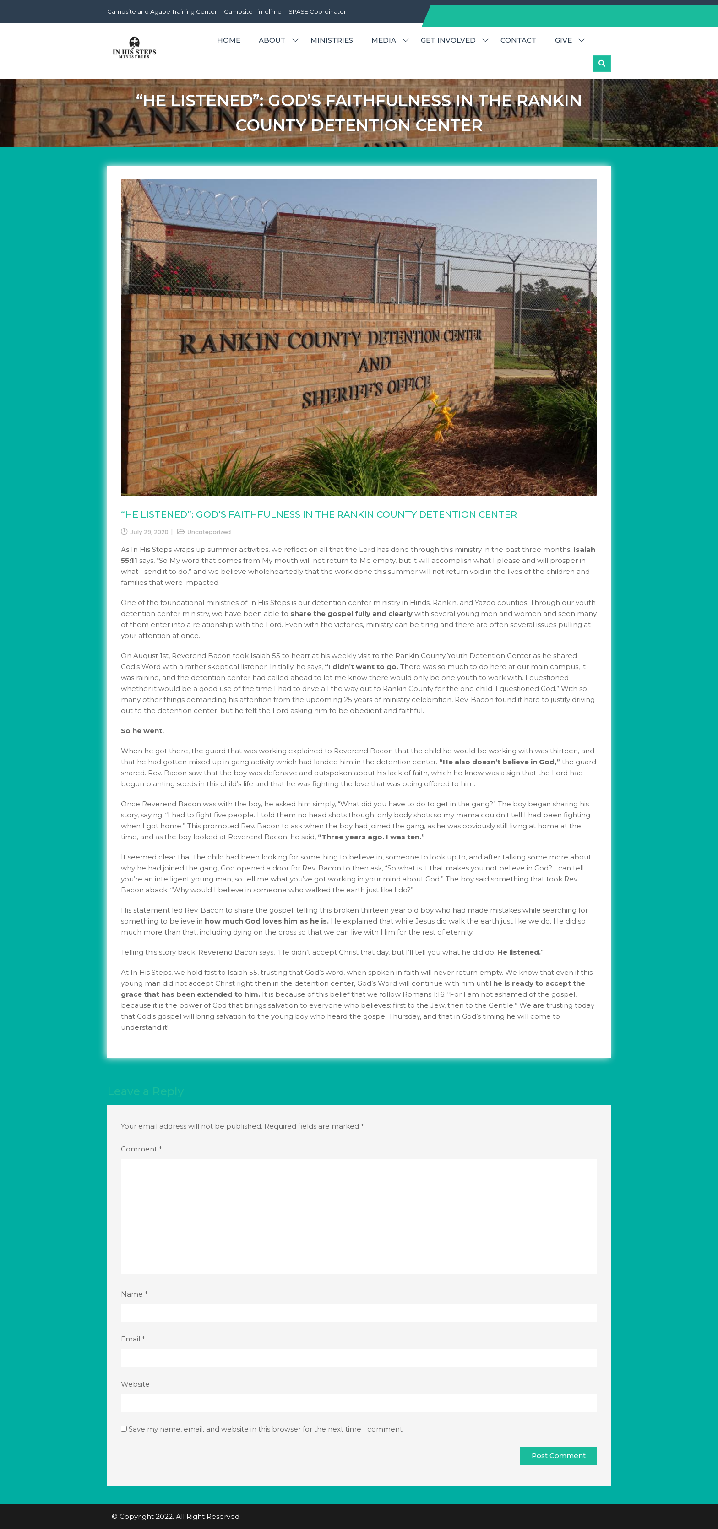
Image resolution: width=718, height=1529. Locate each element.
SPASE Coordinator (317, 11)
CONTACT (518, 40)
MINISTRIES (331, 40)
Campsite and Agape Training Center (162, 11)
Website (135, 1384)
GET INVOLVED (448, 40)
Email (133, 1338)
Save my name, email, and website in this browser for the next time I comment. (266, 1429)
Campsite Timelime (253, 11)
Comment (141, 1149)
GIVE (563, 40)
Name (134, 1294)
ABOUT (272, 40)
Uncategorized (209, 532)
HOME (228, 40)
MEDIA (383, 40)
